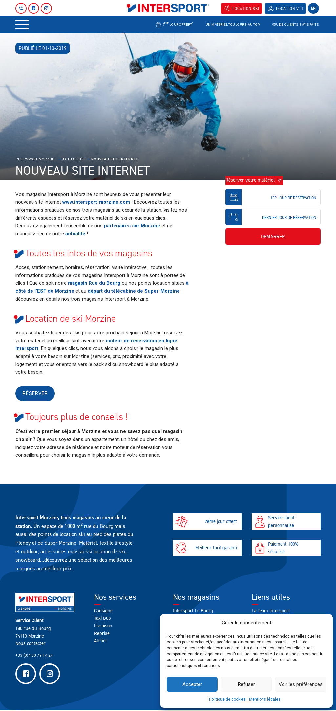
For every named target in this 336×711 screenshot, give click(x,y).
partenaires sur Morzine (132, 226)
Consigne (103, 611)
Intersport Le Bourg (193, 611)
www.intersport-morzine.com (96, 202)
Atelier (100, 641)
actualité (75, 234)
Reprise (102, 633)
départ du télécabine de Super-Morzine (134, 291)
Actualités (73, 159)
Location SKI (245, 8)
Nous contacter (30, 643)
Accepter (192, 684)
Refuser (246, 684)
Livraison (103, 626)
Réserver (35, 394)
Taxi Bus (102, 618)
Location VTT (290, 8)
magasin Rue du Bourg (94, 283)
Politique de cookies (227, 699)
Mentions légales (265, 699)
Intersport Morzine (35, 159)
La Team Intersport (271, 611)
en (313, 8)
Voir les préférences (301, 684)
